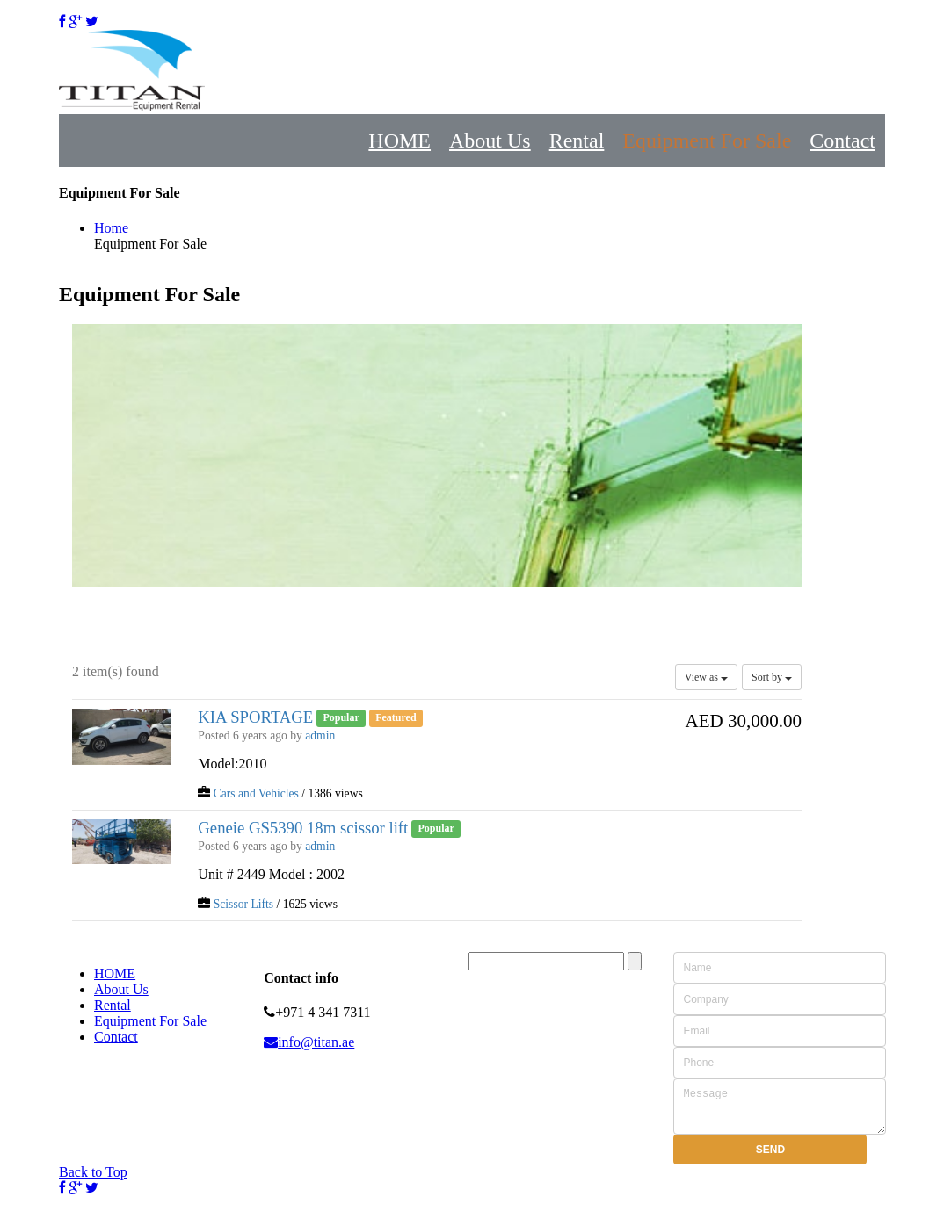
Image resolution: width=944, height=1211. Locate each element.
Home (111, 227)
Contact (842, 140)
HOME (399, 140)
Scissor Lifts (243, 904)
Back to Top (93, 1179)
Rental (577, 140)
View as (706, 677)
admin (320, 735)
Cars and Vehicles (256, 793)
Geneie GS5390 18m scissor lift (303, 827)
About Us (490, 140)
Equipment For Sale (706, 140)
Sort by (772, 677)
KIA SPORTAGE (255, 717)
